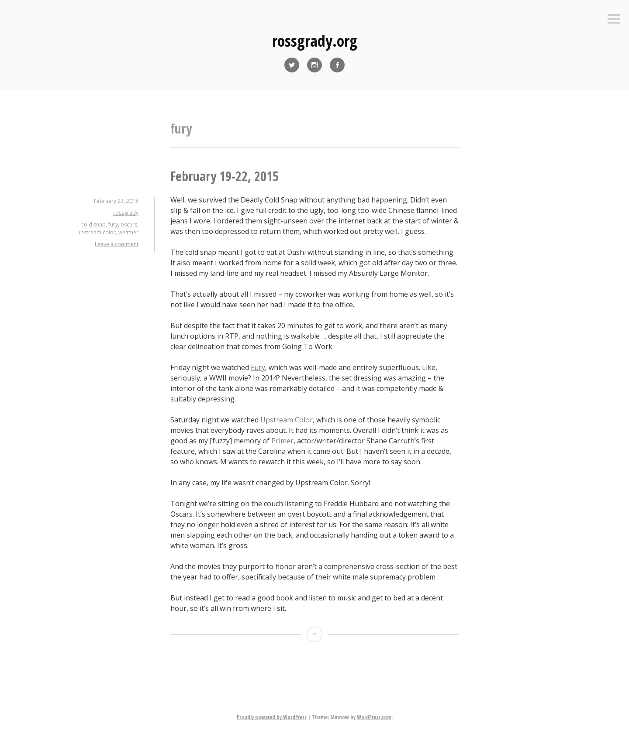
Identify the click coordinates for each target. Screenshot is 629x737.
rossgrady (125, 212)
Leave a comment (116, 244)
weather (128, 232)
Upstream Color (286, 420)
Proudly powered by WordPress (272, 717)
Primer (282, 441)
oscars (129, 224)
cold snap (93, 224)
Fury (258, 367)
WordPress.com (374, 717)
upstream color (96, 232)
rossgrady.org (314, 40)
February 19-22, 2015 (224, 176)
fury (113, 224)
